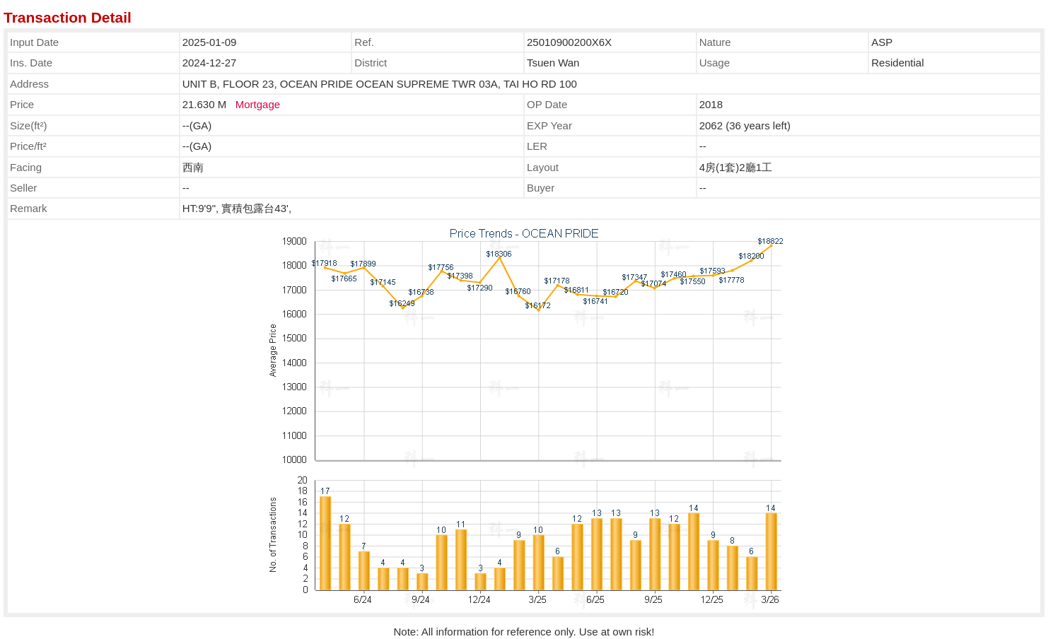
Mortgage (257, 104)
